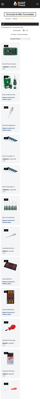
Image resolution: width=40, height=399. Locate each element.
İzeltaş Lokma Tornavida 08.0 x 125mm (28, 285)
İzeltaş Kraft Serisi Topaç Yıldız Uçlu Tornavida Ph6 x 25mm (8, 254)
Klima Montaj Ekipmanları (8, 373)
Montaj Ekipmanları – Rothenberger (11, 367)
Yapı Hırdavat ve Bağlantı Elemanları (11, 375)
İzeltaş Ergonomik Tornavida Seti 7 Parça (28, 193)
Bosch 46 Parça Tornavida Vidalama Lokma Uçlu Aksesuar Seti (9, 64)
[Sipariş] (20, 38)
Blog (3, 341)
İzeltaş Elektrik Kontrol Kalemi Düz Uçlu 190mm (8, 193)
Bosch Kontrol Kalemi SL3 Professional (8, 97)
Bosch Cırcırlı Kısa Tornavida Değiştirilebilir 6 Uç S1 (28, 64)
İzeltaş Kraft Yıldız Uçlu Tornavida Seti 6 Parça (8, 285)
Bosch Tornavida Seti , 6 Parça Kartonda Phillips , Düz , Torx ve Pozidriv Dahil (8, 127)
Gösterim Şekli (16, 30)
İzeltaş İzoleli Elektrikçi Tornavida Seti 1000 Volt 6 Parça (8, 223)
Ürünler (4, 338)
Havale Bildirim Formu (7, 346)
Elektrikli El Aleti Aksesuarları (9, 358)
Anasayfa (4, 332)
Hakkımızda (5, 335)
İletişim (4, 343)
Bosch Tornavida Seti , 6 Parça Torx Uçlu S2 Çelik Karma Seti (8, 160)
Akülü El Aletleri (6, 352)
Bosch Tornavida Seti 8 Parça (28, 160)
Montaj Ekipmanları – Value (9, 370)
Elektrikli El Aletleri (7, 361)
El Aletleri (15, 18)
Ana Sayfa (8, 18)
